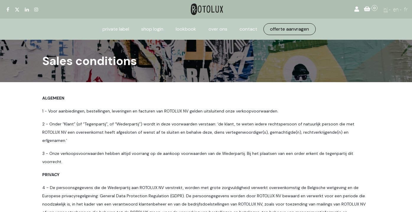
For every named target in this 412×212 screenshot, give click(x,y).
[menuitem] (115, 29)
